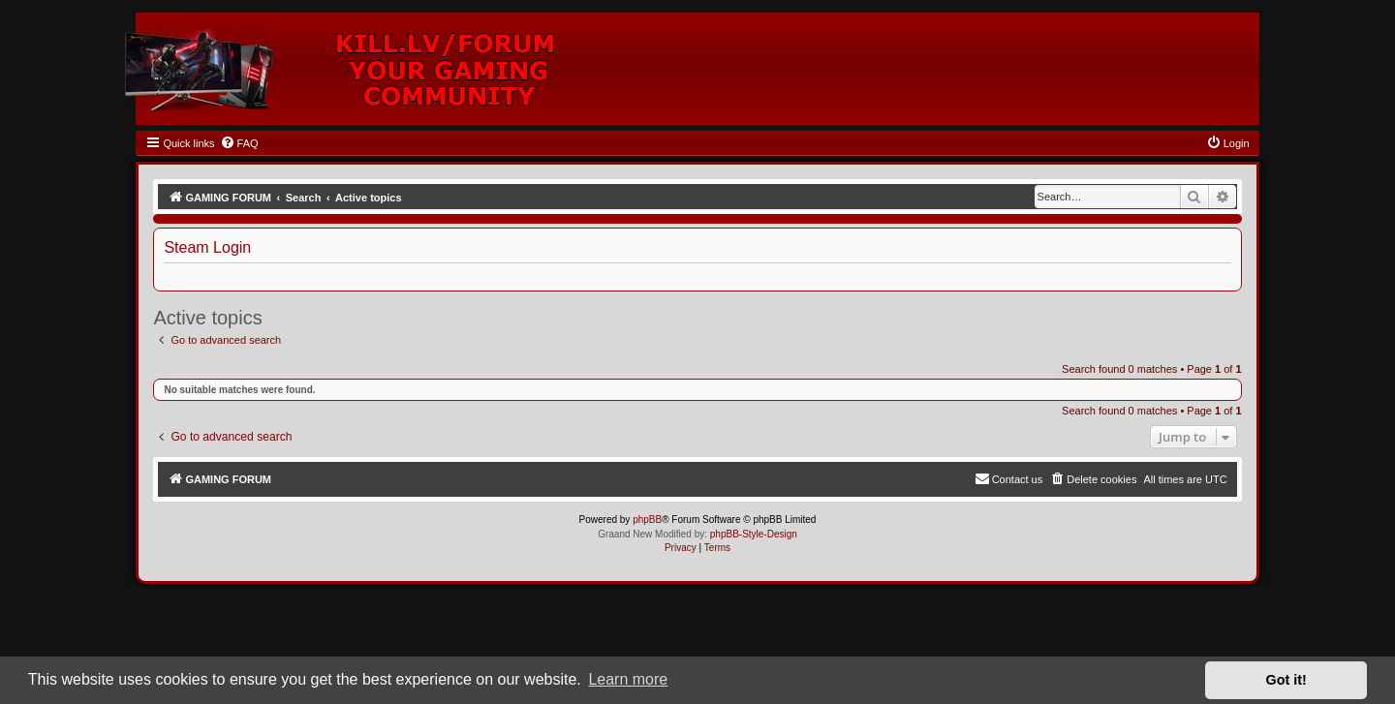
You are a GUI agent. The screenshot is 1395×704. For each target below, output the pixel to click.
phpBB (647, 519)
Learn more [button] (627, 679)
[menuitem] (239, 143)
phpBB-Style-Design (753, 534)
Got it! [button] (1286, 680)
